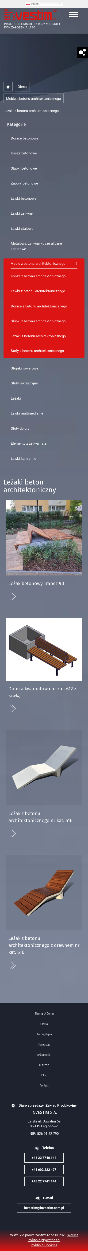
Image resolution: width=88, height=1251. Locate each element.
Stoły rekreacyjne (24, 383)
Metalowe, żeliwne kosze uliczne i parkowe (36, 246)
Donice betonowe (24, 138)
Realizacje (44, 1044)
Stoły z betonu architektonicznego (37, 350)
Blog (44, 1075)
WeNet (72, 1235)
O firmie (44, 1065)
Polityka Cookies (44, 1245)
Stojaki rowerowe (24, 368)
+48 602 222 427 (44, 1169)
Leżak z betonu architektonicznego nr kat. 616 (40, 817)
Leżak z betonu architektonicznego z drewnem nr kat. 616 (44, 945)
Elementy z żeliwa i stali (29, 443)
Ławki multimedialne (27, 413)
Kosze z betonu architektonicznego (38, 276)
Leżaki (16, 398)
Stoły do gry (20, 428)
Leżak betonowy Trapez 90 (36, 583)
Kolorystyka (44, 1034)
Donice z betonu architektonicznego (39, 306)
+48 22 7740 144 (44, 1157)
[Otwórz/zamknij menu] (73, 15)
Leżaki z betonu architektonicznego (38, 336)
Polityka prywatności (44, 1239)
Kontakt (44, 1085)
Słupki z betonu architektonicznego (38, 321)
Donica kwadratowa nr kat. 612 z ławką (42, 692)
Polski (32, 4)
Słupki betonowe (24, 168)
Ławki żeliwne (22, 213)
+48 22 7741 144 (44, 1181)
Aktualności (44, 1054)
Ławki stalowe (22, 228)
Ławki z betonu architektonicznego (38, 291)
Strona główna (44, 1013)
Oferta (44, 1024)
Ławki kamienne (23, 458)
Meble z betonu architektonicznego (38, 263)
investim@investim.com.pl (44, 1208)
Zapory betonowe (24, 183)
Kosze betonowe (24, 153)
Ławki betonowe (23, 198)
